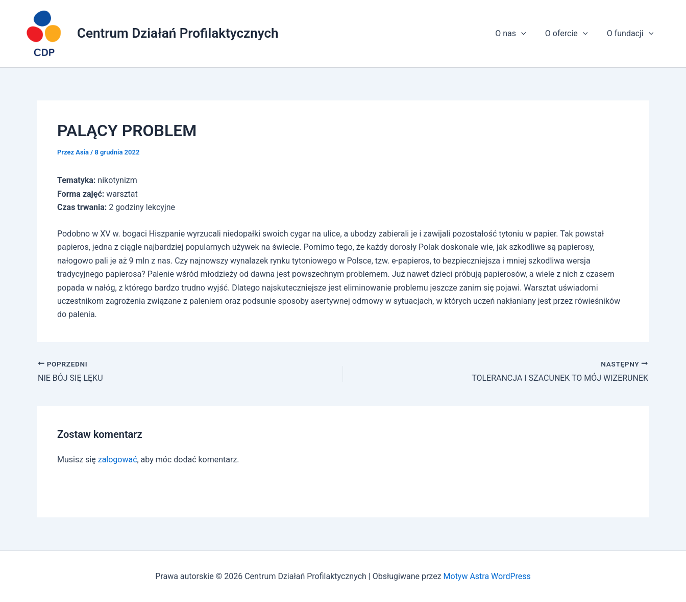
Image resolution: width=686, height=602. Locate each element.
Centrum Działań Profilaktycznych (178, 33)
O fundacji (631, 33)
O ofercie (570, 33)
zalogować (117, 459)
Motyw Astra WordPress (486, 576)
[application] (528, 33)
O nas (517, 33)
